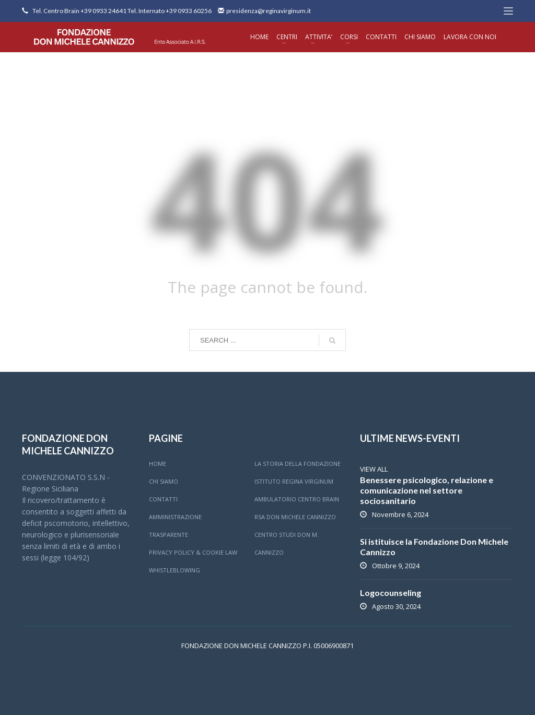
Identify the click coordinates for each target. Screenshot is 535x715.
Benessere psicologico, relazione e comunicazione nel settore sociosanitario (426, 490)
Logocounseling (390, 592)
